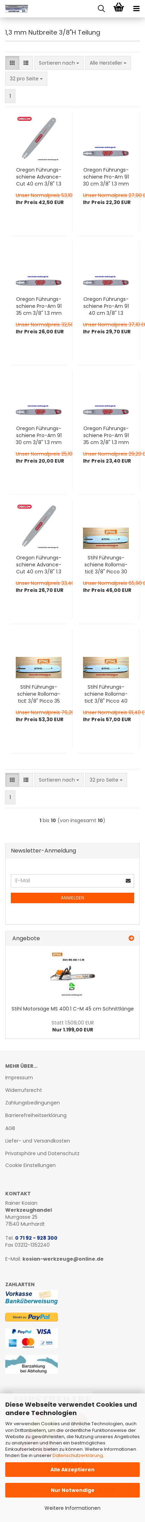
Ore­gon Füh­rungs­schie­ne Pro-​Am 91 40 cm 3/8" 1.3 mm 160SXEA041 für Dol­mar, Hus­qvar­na (106, 306)
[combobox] (59, 63)
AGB (10, 1128)
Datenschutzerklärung (78, 1455)
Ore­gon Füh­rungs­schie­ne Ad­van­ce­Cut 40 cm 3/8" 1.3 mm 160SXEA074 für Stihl (38, 564)
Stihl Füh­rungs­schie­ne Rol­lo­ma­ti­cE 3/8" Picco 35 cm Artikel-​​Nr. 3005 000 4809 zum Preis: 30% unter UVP (38, 693)
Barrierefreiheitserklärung (36, 1115)
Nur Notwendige (73, 1490)
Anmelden (72, 898)
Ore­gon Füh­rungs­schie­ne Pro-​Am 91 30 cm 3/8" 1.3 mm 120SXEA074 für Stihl (39, 435)
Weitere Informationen (72, 1508)
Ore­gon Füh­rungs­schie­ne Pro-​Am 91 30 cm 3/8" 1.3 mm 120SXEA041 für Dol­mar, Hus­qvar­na (106, 176)
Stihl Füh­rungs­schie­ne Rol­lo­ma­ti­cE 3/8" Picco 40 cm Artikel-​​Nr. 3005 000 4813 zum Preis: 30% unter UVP (105, 693)
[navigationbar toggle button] (136, 8)
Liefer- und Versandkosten (37, 1140)
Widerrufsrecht (23, 1090)
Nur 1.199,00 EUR (72, 1026)
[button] (12, 63)
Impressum (19, 1077)
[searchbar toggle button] (101, 8)
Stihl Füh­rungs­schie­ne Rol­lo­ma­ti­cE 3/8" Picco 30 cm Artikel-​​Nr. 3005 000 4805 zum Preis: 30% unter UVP (105, 564)
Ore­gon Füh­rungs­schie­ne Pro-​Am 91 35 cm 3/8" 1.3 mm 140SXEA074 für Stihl (106, 435)
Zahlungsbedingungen (32, 1102)
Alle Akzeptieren (72, 1469)
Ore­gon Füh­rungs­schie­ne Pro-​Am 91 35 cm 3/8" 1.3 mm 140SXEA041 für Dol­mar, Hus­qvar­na (39, 306)
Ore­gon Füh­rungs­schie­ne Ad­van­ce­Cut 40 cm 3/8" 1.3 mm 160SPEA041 (38, 176)
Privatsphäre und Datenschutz (42, 1153)
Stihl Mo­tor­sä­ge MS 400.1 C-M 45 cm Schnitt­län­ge (73, 1008)
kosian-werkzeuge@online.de (63, 1258)
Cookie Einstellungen (30, 1165)
